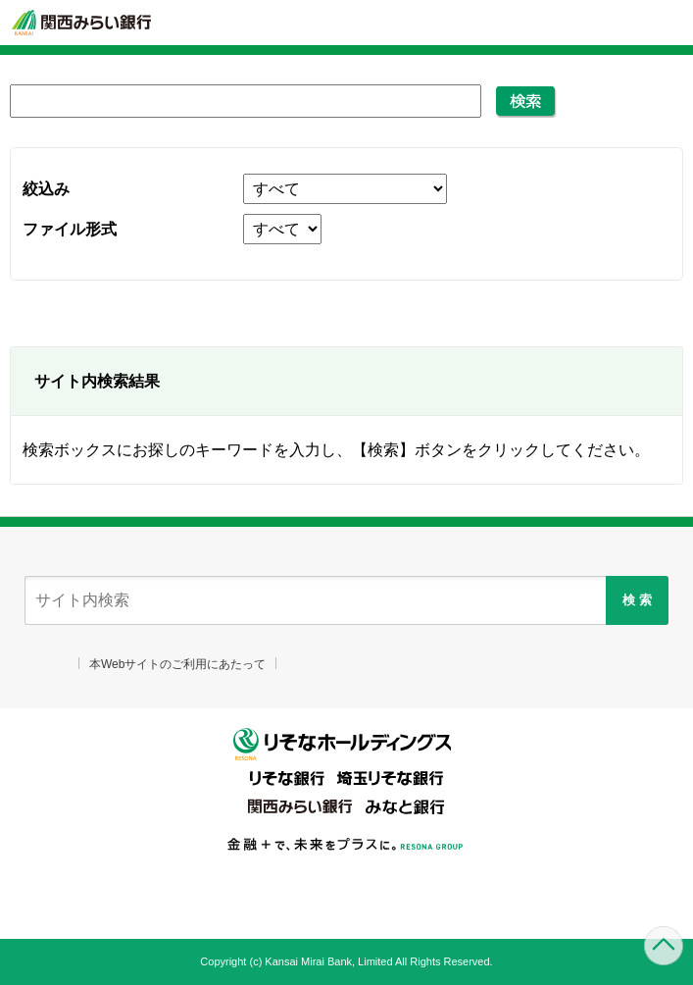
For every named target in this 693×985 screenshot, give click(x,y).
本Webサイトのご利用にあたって (177, 664)
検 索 (637, 600)
